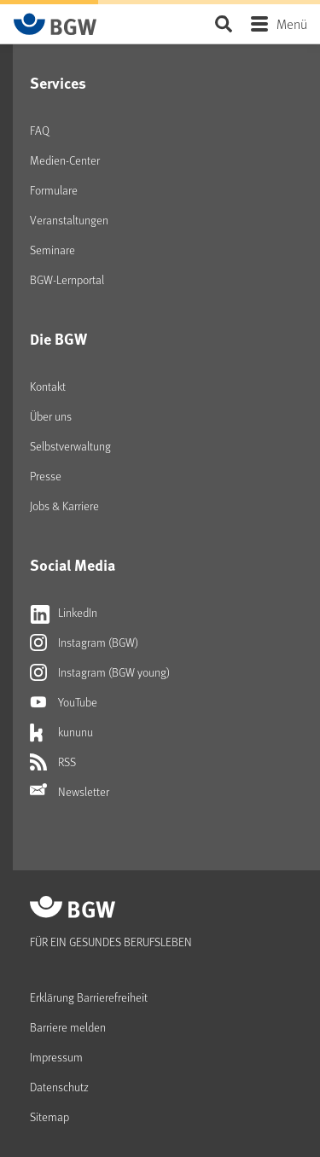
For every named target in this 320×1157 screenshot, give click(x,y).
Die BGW (58, 339)
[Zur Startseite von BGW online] (55, 24)
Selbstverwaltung (70, 446)
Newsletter (69, 791)
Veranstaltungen (69, 220)
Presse (45, 476)
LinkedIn (63, 612)
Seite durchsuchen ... (223, 23)
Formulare (54, 190)
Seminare (52, 249)
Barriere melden (68, 1027)
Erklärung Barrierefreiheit (89, 997)
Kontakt (48, 386)
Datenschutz (59, 1087)
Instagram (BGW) (84, 642)
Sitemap (49, 1116)
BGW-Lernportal (67, 279)
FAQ (39, 130)
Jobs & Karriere (64, 505)
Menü (291, 23)
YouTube (63, 702)
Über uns (51, 416)
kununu (61, 732)
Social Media (72, 565)
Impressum (56, 1057)
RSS (53, 761)
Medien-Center (65, 160)
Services (58, 83)
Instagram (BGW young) (100, 672)
